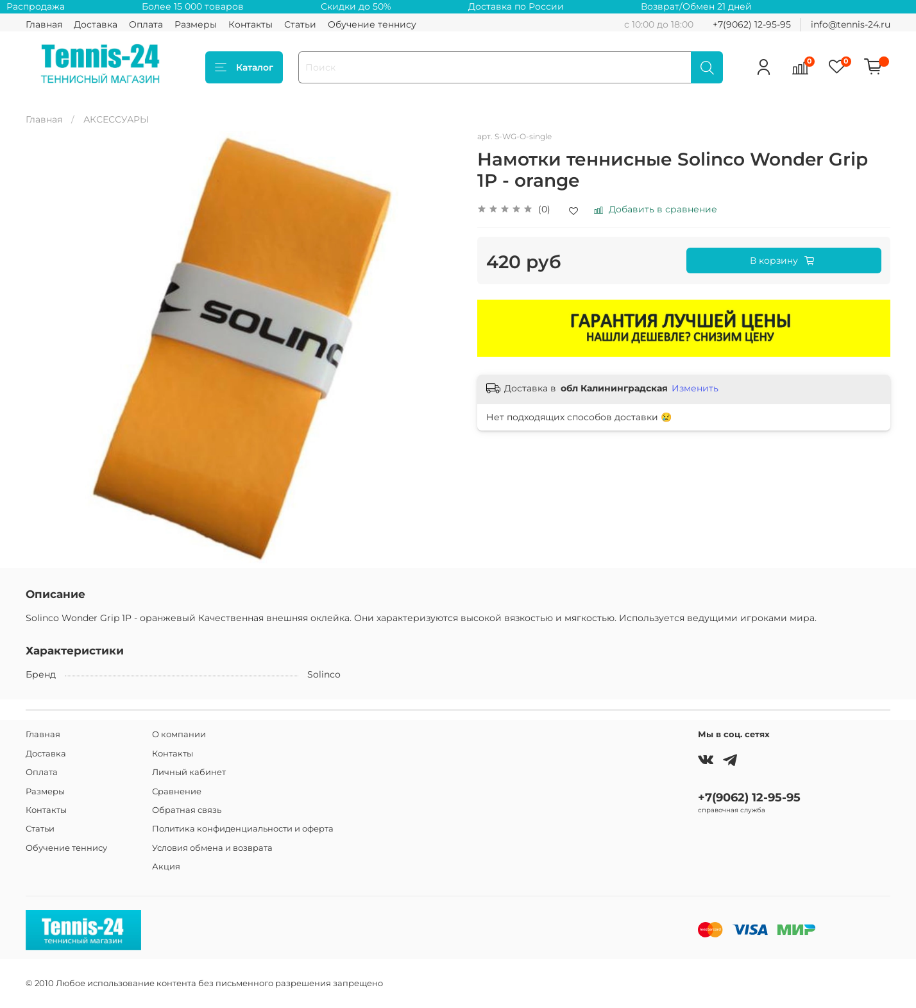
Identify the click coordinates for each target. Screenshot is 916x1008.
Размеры (195, 24)
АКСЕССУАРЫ (116, 119)
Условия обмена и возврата (212, 848)
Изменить (695, 388)
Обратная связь (186, 810)
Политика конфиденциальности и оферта (243, 828)
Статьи (300, 24)
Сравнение (176, 791)
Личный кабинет (189, 772)
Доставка (95, 24)
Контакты (250, 24)
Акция (166, 866)
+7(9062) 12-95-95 (752, 24)
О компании (179, 734)
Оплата (146, 24)
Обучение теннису (372, 24)
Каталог (244, 67)
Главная (44, 24)
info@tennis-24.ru (850, 24)
